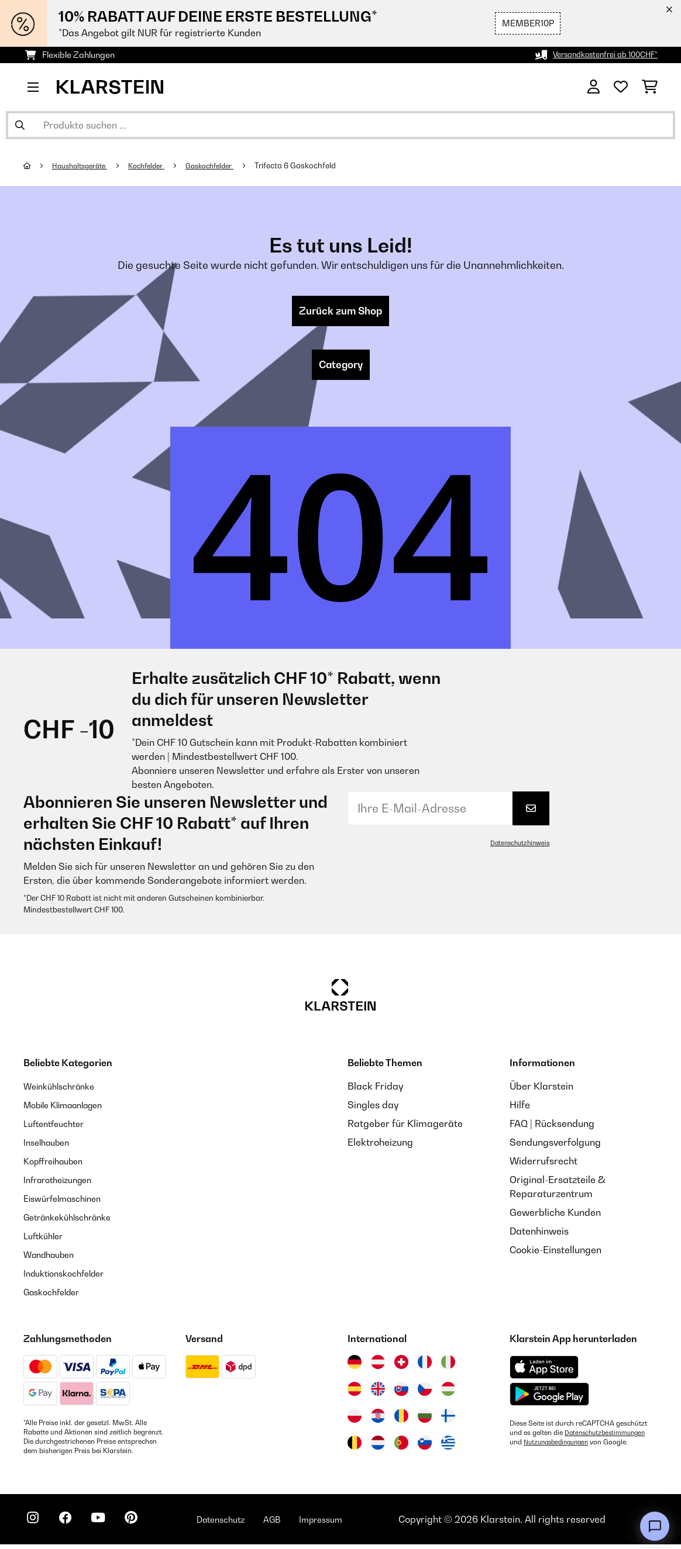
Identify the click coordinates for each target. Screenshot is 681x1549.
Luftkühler (45, 1240)
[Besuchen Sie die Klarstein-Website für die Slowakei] (401, 1394)
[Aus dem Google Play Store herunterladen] (550, 1398)
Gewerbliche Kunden (555, 1217)
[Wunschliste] (621, 87)
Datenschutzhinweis (517, 847)
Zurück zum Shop (341, 312)
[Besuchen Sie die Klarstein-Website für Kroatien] (378, 1420)
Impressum (352, 1524)
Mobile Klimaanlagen (70, 1109)
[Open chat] (654, 1526)
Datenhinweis (539, 1236)
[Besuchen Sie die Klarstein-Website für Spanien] (355, 1394)
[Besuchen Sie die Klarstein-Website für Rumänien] (401, 1420)
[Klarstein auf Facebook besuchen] (72, 1525)
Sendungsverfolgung (555, 1147)
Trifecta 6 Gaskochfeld (314, 165)
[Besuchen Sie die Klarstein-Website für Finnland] (448, 1420)
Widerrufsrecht (543, 1165)
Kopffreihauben (57, 1165)
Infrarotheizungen (62, 1184)
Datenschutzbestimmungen (608, 1437)
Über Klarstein (541, 1091)
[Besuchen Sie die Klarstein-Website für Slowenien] (425, 1447)
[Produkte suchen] (340, 125)
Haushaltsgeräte (84, 165)
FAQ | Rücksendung (552, 1128)
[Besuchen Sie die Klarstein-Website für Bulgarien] (425, 1420)
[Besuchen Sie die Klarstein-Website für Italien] (448, 1367)
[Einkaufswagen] (650, 87)
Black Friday (375, 1091)
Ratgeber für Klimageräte (405, 1128)
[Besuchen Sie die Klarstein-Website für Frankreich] (425, 1367)
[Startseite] (38, 165)
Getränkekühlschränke (73, 1222)
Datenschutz (242, 1524)
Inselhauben (49, 1147)
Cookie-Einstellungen (555, 1254)
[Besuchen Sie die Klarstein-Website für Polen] (355, 1420)
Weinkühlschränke (64, 1091)
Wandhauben (52, 1259)
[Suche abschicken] (20, 125)
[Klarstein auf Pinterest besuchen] (147, 1525)
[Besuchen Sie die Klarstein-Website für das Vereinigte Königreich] (378, 1394)
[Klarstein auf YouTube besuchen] (110, 1525)
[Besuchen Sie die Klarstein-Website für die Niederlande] (378, 1447)
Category (340, 368)
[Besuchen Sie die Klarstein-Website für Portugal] (401, 1447)
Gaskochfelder (225, 165)
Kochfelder (156, 165)
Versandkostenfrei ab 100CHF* (598, 55)
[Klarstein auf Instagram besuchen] (35, 1525)
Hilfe (520, 1109)
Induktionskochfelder (69, 1278)
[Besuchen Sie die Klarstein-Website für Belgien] (355, 1447)
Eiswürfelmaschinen (67, 1203)
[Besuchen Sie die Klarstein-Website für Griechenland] (448, 1448)
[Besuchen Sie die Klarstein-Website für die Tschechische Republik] (425, 1394)
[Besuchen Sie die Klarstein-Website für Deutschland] (355, 1367)
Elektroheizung (380, 1147)
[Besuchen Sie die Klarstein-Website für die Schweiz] (401, 1367)
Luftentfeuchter (57, 1128)
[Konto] (593, 87)
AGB (299, 1524)
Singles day (373, 1109)
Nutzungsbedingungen (560, 1447)
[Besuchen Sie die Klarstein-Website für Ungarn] (448, 1394)
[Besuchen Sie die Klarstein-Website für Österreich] (378, 1367)
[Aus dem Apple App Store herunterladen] (544, 1372)
